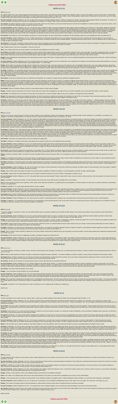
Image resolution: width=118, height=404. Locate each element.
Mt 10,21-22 (7, 248)
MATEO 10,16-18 (59, 109)
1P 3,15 (44, 239)
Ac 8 (86, 307)
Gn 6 (17, 97)
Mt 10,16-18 (7, 112)
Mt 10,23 (6, 295)
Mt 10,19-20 (7, 209)
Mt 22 (86, 163)
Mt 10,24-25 (7, 354)
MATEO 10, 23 (59, 293)
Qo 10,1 (52, 389)
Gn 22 (24, 228)
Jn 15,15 (105, 380)
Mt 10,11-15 (7, 12)
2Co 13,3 (11, 232)
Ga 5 (67, 284)
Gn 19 (57, 91)
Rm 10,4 (53, 280)
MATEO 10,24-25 (59, 351)
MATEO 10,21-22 (59, 244)
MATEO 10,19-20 (59, 205)
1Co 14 (80, 173)
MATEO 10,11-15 (59, 8)
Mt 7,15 (78, 134)
